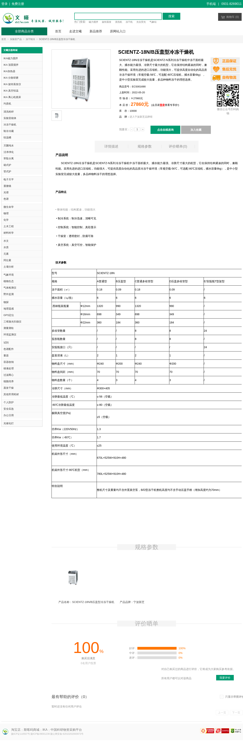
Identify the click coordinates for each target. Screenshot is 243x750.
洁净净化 (9, 152)
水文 (6, 240)
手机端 (211, 3)
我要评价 (224, 677)
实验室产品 (16, 39)
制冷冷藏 (9, 131)
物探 (6, 302)
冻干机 (129, 22)
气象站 (153, 22)
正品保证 (225, 61)
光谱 (6, 192)
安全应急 (9, 408)
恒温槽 (7, 137)
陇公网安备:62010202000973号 (66, 734)
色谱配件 (9, 349)
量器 (6, 355)
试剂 (6, 342)
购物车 (230, 17)
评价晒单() (178, 146)
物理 (6, 213)
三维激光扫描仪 (12, 321)
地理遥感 (9, 308)
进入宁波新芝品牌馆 (141, 116)
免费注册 (18, 3)
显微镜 (7, 185)
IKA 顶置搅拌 (11, 64)
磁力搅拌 (93, 22)
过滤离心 (9, 374)
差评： (133, 657)
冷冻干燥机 (10, 124)
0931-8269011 (231, 3)
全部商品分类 (24, 31)
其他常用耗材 (11, 394)
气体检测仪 (10, 287)
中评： (133, 653)
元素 (6, 253)
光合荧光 (141, 22)
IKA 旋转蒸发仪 (12, 84)
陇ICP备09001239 (40, 734)
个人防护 (9, 402)
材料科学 (9, 232)
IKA (45, 729)
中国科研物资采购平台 (66, 729)
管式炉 (7, 171)
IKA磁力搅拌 (11, 58)
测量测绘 (9, 328)
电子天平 (9, 179)
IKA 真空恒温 (11, 90)
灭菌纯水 (9, 145)
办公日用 (9, 415)
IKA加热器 (9, 71)
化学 (6, 219)
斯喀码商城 (31, 729)
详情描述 (111, 146)
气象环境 (9, 274)
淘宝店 (16, 729)
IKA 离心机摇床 (12, 97)
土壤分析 (9, 266)
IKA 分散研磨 (11, 77)
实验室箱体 (10, 118)
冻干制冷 (30, 39)
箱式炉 (7, 164)
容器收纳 (9, 361)
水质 (6, 247)
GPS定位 (9, 315)
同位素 (7, 260)
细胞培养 (9, 381)
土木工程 (9, 226)
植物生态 (9, 281)
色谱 (6, 198)
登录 (4, 3)
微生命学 (9, 206)
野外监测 (9, 294)
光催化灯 (9, 423)
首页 (3, 39)
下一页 (236, 712)
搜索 (171, 16)
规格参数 (145, 146)
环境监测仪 (10, 334)
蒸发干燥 (9, 387)
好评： (133, 648)
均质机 (7, 103)
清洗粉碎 (9, 111)
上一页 (222, 712)
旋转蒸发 (106, 22)
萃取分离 (9, 158)
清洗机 (118, 22)
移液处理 (9, 368)
